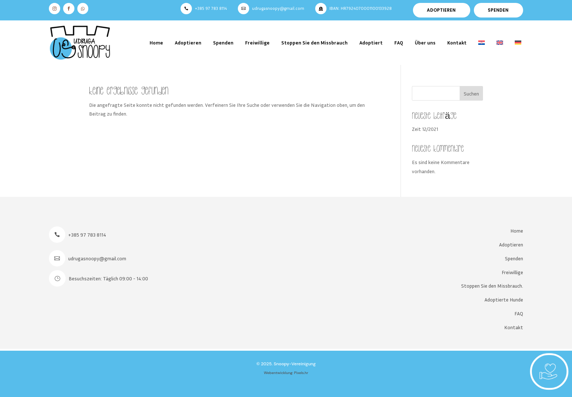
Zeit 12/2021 (425, 129)
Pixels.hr (301, 372)
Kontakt (457, 42)
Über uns (425, 42)
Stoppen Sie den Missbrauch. (492, 286)
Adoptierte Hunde (503, 299)
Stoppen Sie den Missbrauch (314, 42)
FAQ (398, 42)
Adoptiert (371, 42)
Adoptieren (188, 42)
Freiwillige (257, 42)
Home (156, 42)
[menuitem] (481, 42)
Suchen (471, 93)
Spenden (223, 42)
